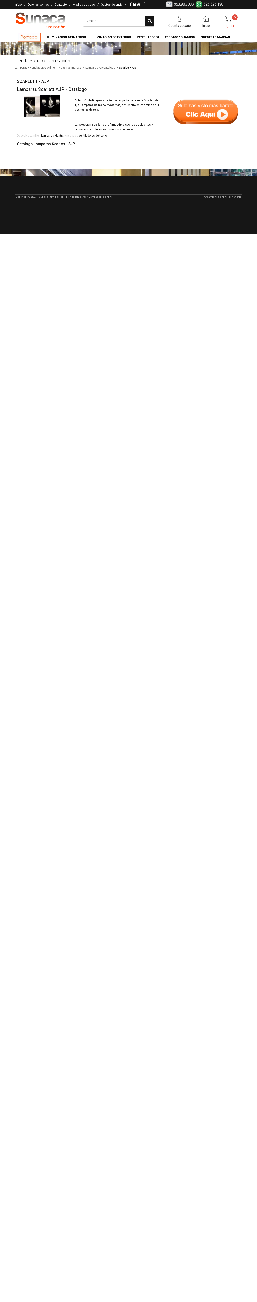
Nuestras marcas (70, 67)
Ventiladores (148, 37)
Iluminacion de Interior (66, 37)
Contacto (61, 4)
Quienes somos (38, 4)
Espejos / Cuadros (180, 37)
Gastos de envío (112, 4)
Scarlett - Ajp (127, 67)
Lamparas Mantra (52, 135)
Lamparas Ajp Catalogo (100, 67)
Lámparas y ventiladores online (35, 67)
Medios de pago (84, 4)
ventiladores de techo (93, 135)
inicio (18, 4)
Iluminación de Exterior (111, 37)
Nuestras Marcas (215, 37)
